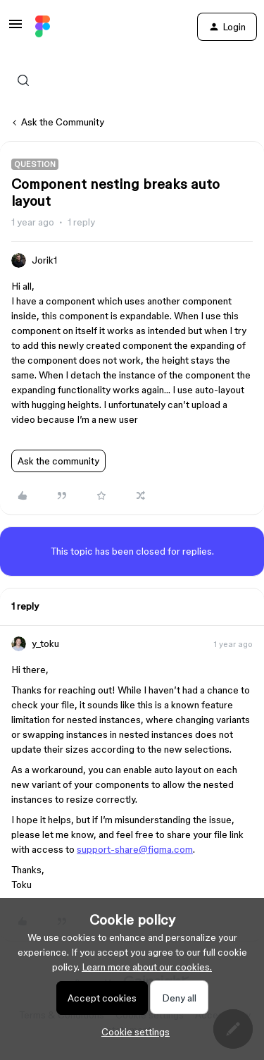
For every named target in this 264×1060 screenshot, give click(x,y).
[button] (15, 29)
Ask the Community (62, 122)
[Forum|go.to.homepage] (42, 27)
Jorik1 (44, 260)
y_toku (45, 643)
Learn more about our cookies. (147, 967)
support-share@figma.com (135, 849)
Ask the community (58, 461)
